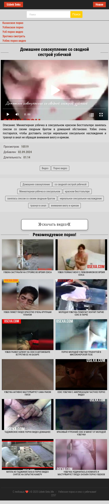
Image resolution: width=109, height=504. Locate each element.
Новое (99, 4)
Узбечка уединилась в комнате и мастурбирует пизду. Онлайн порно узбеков (81, 473)
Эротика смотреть (13, 36)
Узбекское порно (12, 27)
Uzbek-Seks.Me (46, 491)
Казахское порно (12, 23)
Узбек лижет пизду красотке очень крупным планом (27, 313)
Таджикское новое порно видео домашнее (27, 432)
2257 (53, 495)
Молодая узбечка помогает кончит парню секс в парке (81, 313)
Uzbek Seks (13, 4)
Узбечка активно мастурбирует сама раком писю (27, 393)
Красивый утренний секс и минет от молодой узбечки (81, 433)
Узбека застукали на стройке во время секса (27, 272)
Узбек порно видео (14, 40)
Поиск (76, 14)
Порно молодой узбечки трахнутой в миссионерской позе (81, 353)
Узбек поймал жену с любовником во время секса (81, 273)
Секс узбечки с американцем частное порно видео (81, 393)
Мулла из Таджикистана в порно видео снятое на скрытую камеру (27, 473)
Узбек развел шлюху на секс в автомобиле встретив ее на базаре (27, 353)
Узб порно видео (12, 32)
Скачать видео (54, 224)
